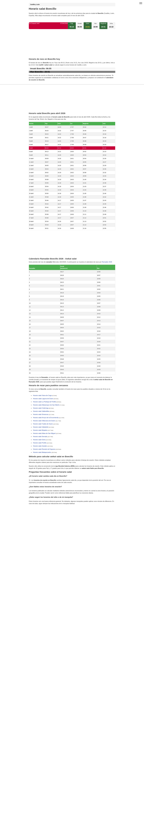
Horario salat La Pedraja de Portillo (44, 402)
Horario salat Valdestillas (41, 411)
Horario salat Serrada (40, 436)
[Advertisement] (72, 45)
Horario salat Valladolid (40, 427)
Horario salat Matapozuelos (42, 452)
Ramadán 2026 (107, 262)
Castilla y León (35, 4)
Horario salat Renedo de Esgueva (44, 449)
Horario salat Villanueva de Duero (44, 421)
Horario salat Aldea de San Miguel (44, 433)
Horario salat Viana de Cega (42, 395)
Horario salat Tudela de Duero (43, 424)
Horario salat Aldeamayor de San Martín (46, 405)
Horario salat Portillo (39, 443)
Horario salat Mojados (40, 430)
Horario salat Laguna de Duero (43, 399)
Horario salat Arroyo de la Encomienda (45, 417)
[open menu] (140, 3)
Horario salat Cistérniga (41, 408)
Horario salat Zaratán (40, 446)
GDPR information (35, 513)
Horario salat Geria (39, 440)
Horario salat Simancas (40, 414)
